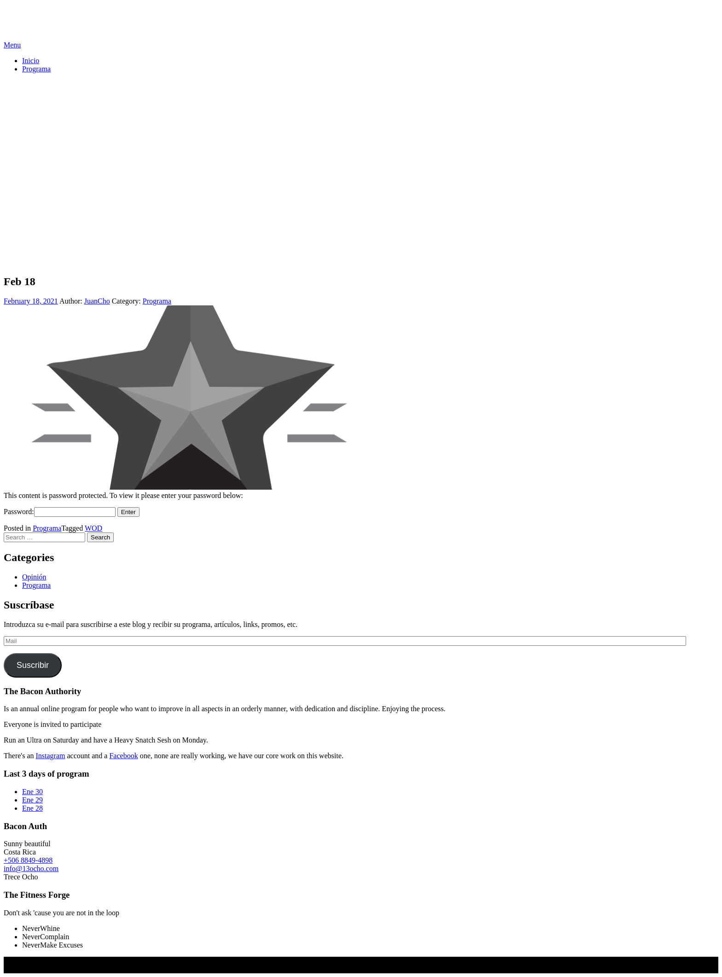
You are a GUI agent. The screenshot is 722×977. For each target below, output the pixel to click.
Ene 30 (32, 792)
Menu (12, 45)
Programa (36, 69)
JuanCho (97, 301)
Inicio (30, 60)
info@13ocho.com (31, 868)
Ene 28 (32, 808)
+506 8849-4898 (28, 860)
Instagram (50, 756)
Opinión (34, 577)
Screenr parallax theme (37, 969)
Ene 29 (32, 800)
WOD (93, 528)
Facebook (123, 756)
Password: (60, 511)
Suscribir (33, 665)
